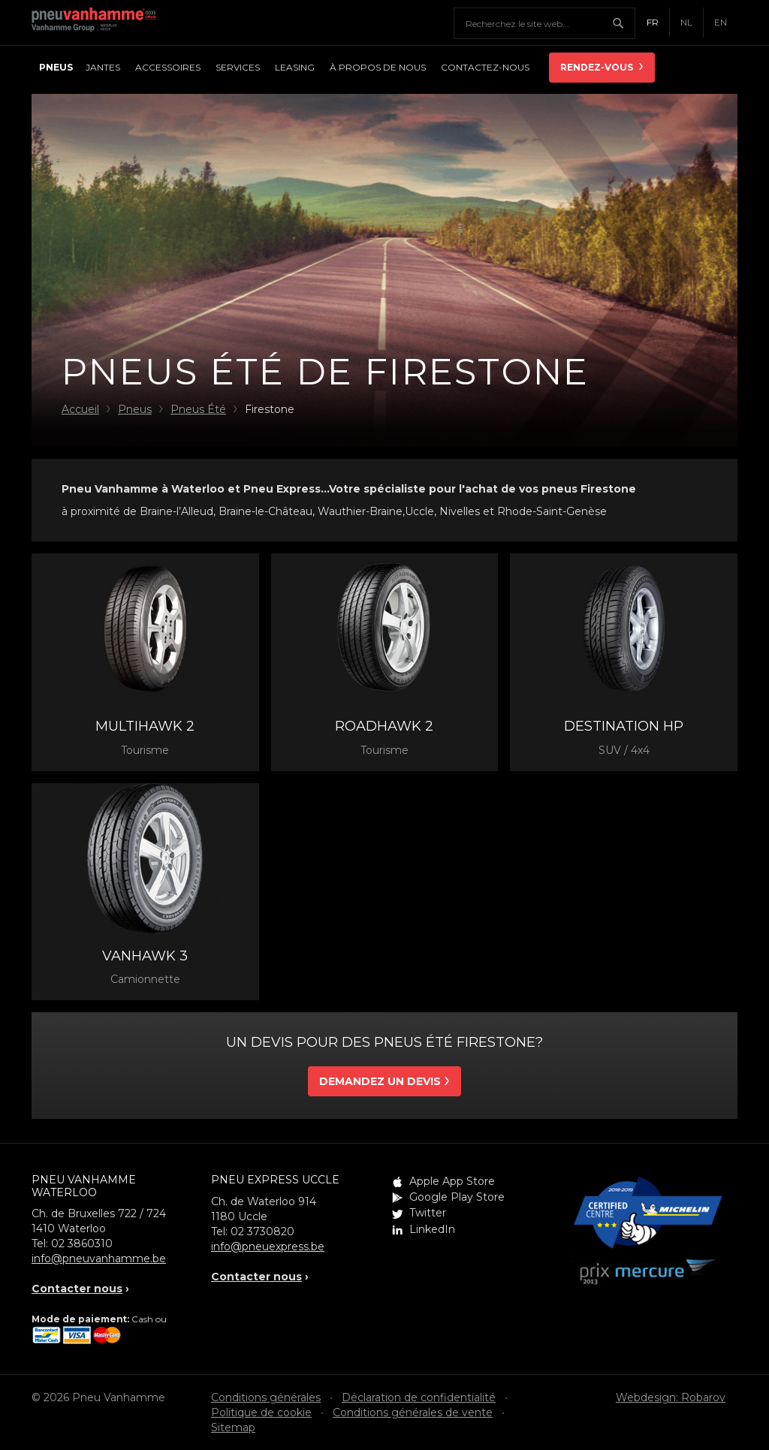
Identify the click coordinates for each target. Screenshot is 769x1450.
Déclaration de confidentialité (419, 1397)
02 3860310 (82, 1243)
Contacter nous (77, 1288)
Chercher (623, 23)
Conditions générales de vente (413, 1412)
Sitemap (233, 1427)
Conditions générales (266, 1397)
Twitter (427, 1212)
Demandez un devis (380, 1081)
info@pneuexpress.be (267, 1246)
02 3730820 (262, 1231)
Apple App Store (452, 1181)
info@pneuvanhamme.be (99, 1258)
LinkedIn (432, 1229)
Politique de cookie (261, 1412)
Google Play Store (457, 1197)
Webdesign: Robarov (670, 1397)
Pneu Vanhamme (99, 22)
